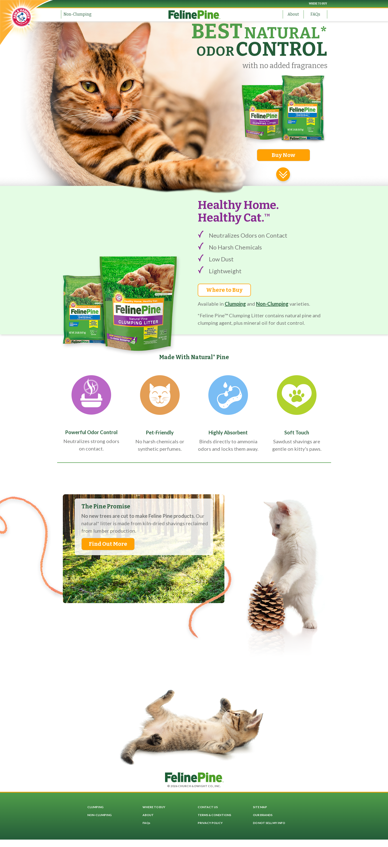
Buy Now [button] (283, 155)
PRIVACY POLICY (210, 823)
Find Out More (108, 544)
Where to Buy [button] (224, 290)
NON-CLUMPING (99, 815)
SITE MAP (260, 807)
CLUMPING (95, 807)
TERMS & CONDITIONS (214, 815)
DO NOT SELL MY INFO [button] (269, 823)
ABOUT (148, 815)
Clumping (235, 304)
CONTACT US (208, 807)
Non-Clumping (78, 14)
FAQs (315, 14)
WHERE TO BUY (318, 3)
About (293, 14)
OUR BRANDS (262, 815)
